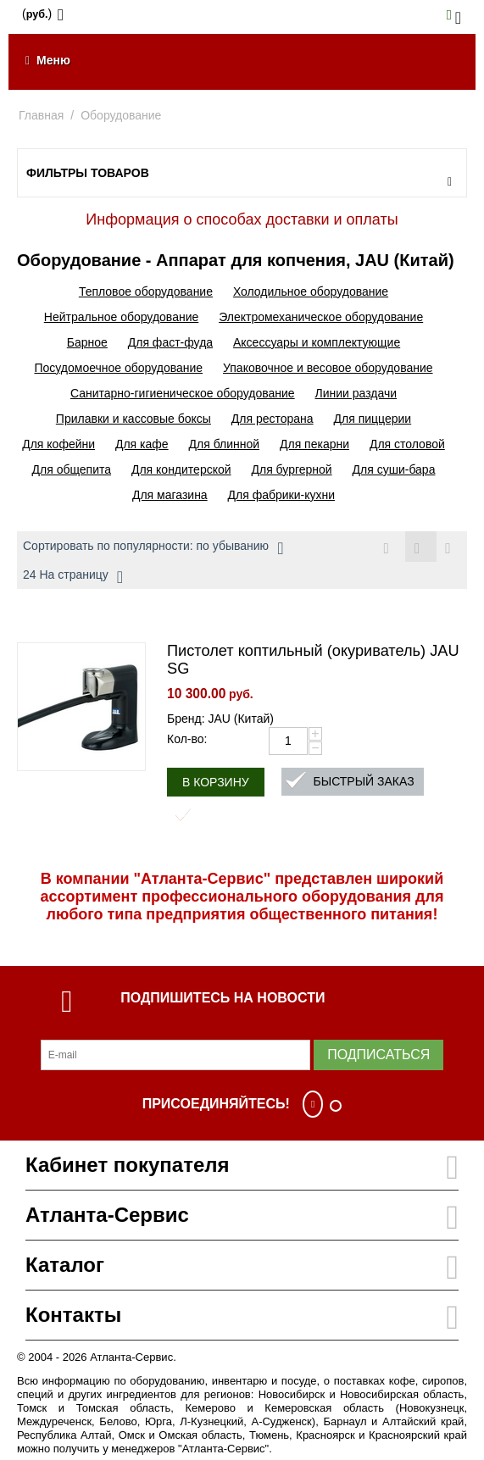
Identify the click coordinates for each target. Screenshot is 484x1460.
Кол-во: (187, 739)
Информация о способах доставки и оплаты (242, 219)
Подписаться (378, 1054)
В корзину (215, 782)
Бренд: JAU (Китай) (220, 718)
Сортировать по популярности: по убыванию (153, 548)
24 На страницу (73, 577)
